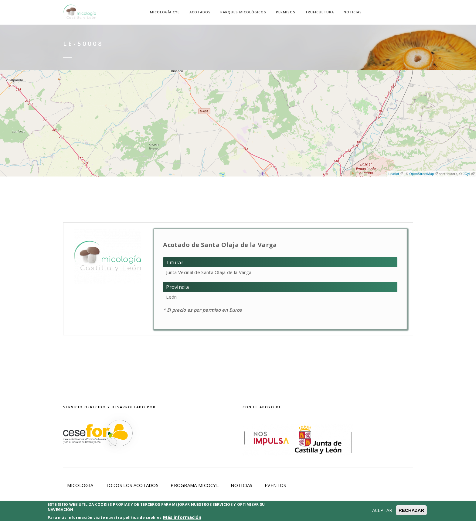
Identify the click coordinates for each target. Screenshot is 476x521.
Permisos (285, 12)
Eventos (275, 485)
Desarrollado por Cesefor (331, 512)
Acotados (200, 12)
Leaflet (395, 174)
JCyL (468, 174)
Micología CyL (165, 12)
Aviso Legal (141, 512)
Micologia (80, 485)
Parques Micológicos (243, 12)
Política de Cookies (259, 512)
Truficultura (319, 12)
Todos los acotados (132, 485)
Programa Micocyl (195, 485)
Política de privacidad (194, 512)
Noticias (353, 12)
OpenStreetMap (423, 174)
